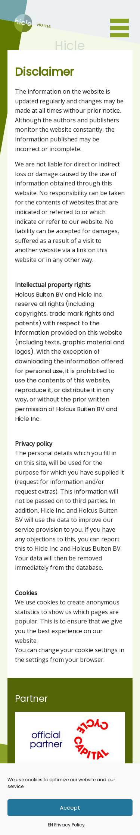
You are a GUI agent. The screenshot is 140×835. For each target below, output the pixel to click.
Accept (70, 807)
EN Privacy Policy (66, 825)
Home (23, 30)
